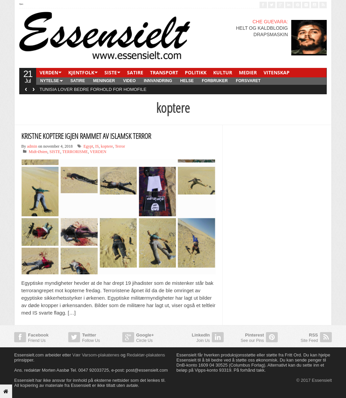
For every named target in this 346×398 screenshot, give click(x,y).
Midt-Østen (38, 151)
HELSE (187, 80)
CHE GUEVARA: (270, 21)
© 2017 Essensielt (314, 380)
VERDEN (49, 72)
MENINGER (104, 80)
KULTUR (222, 72)
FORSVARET (248, 80)
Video (129, 80)
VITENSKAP (277, 72)
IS (97, 146)
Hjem (21, 4)
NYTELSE (49, 80)
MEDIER (248, 72)
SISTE (110, 72)
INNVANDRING (158, 80)
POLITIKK (195, 72)
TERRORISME (75, 151)
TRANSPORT (164, 72)
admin (32, 146)
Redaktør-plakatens (146, 354)
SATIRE (135, 72)
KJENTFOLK (81, 72)
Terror (120, 146)
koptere (107, 146)
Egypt (88, 146)
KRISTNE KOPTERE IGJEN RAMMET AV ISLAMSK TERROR (86, 136)
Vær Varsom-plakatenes (95, 354)
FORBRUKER (215, 80)
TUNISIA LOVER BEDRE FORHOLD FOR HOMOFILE (93, 89)
